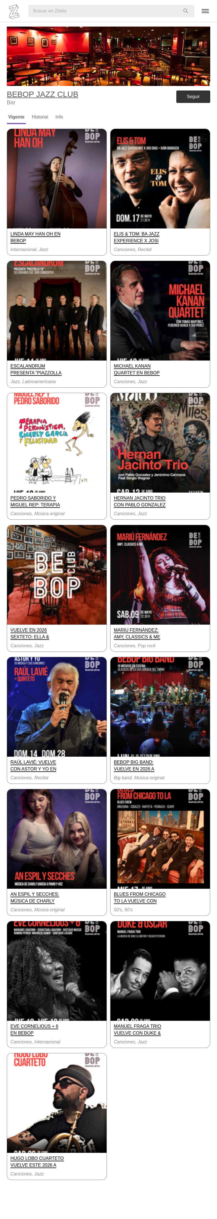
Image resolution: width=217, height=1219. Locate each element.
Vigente (16, 117)
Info (59, 117)
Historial (40, 117)
